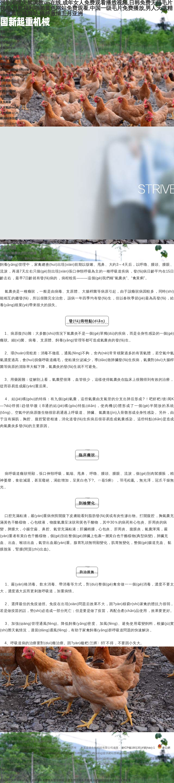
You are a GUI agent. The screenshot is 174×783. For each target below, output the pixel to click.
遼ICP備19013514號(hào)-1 (138, 747)
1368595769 (14, 730)
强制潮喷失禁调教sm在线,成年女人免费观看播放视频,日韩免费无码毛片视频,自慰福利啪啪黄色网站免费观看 (65, 780)
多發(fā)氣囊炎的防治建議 (60, 242)
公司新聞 (5, 660)
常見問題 (36, 242)
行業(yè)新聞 (8, 665)
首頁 (25, 242)
